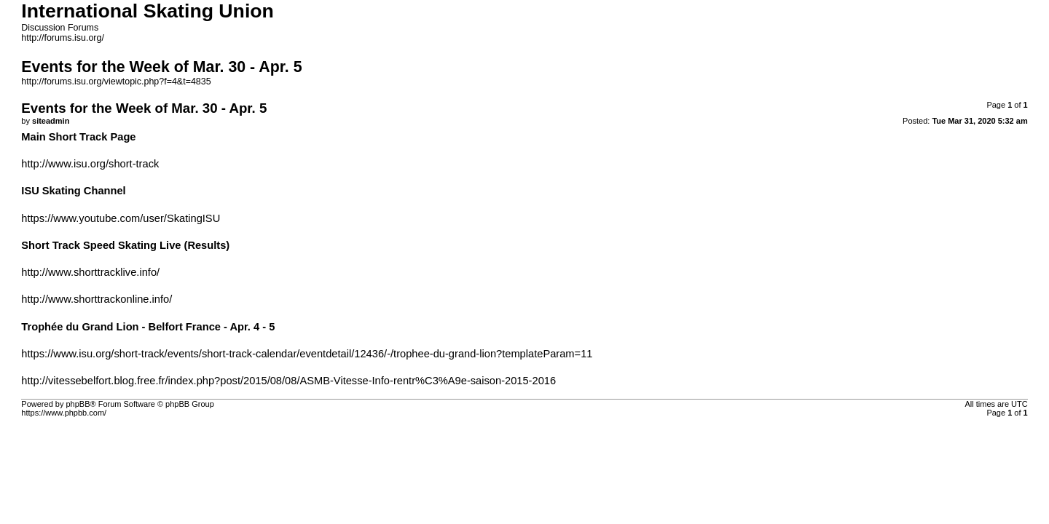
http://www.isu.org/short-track (90, 164)
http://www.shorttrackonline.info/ (96, 299)
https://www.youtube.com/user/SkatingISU (120, 218)
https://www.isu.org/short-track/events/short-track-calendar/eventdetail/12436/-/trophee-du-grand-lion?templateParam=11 (306, 354)
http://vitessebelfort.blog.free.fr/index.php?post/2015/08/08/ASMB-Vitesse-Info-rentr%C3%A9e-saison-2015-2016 (288, 380)
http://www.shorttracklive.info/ (90, 272)
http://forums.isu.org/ (62, 38)
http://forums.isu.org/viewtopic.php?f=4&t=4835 (116, 81)
